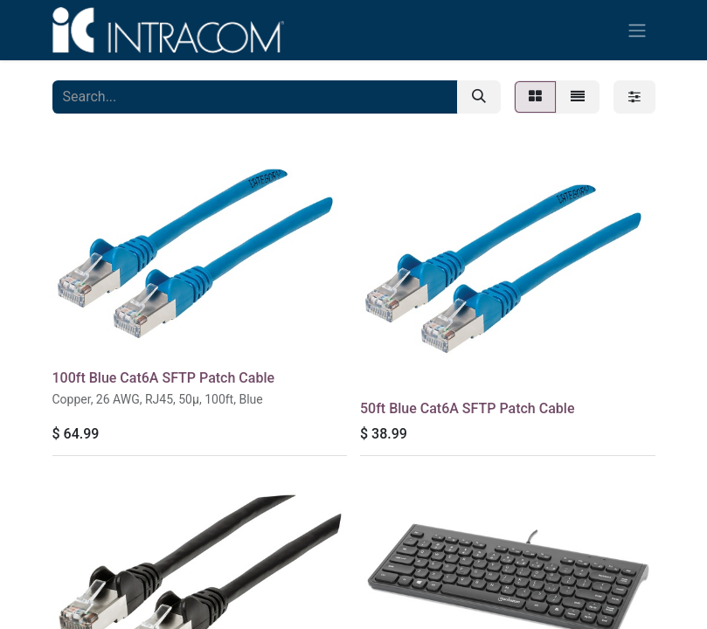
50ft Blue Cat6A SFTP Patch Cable (467, 408)
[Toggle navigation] (637, 30)
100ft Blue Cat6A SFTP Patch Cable (163, 378)
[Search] (479, 97)
